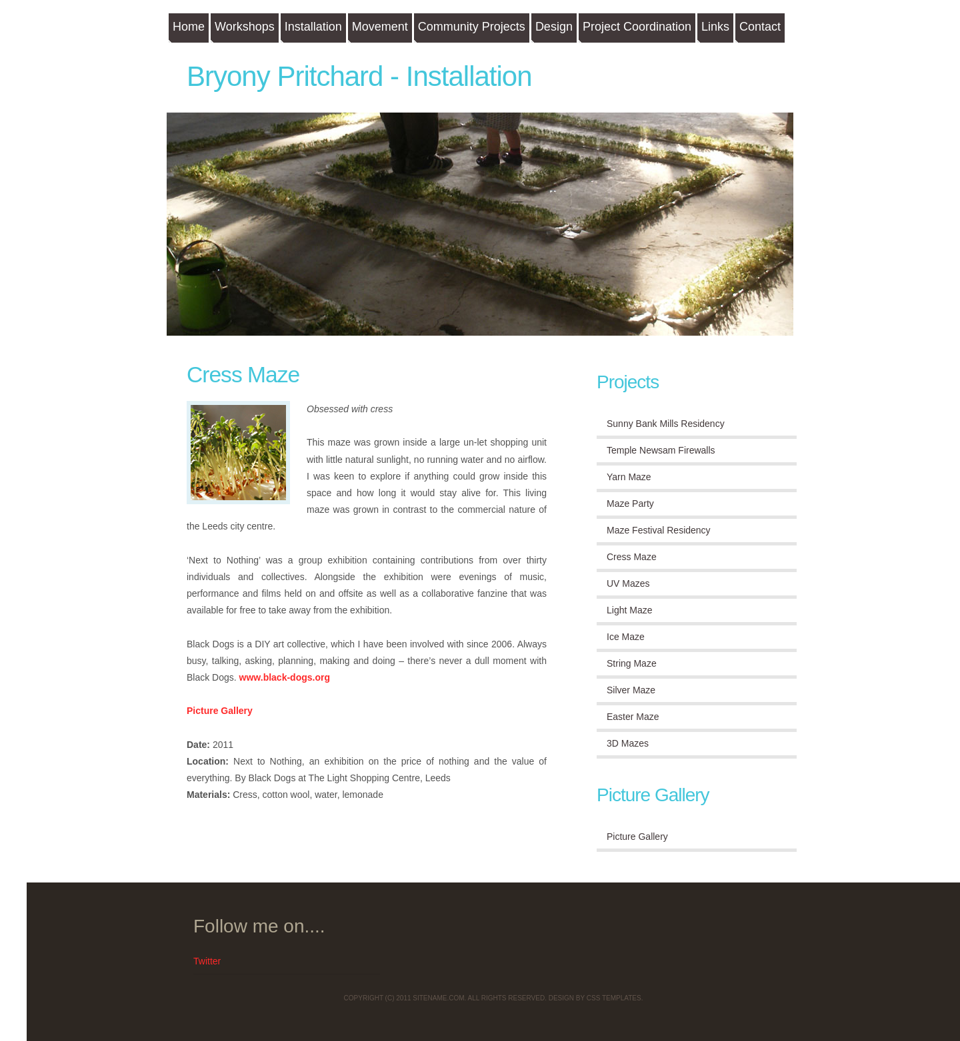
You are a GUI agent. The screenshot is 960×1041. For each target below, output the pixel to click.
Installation (313, 26)
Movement (380, 26)
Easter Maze (633, 716)
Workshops (245, 26)
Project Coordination (637, 26)
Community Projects (471, 26)
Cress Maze (243, 374)
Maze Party (630, 503)
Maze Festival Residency (659, 530)
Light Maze (629, 610)
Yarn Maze (629, 477)
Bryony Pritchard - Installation (359, 76)
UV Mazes (628, 583)
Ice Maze (626, 636)
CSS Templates (614, 998)
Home (189, 26)
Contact (760, 26)
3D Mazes (628, 743)
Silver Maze (631, 690)
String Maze (632, 663)
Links (715, 26)
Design (554, 26)
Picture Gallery (220, 710)
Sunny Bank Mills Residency (666, 423)
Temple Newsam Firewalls (661, 450)
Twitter (207, 961)
